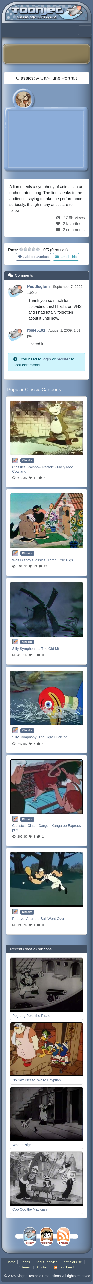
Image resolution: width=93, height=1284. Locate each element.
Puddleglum (39, 286)
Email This (66, 257)
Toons (25, 1262)
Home (10, 1262)
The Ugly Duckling (52, 737)
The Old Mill (50, 649)
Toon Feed (64, 1267)
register (63, 359)
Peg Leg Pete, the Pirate (31, 1016)
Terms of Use (72, 1262)
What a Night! (22, 1145)
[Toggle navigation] (85, 30)
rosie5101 (36, 330)
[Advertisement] (50, 54)
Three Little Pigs (60, 560)
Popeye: (19, 919)
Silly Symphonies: (26, 649)
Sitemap (25, 1267)
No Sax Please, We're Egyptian (36, 1080)
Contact (43, 1267)
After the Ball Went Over (45, 919)
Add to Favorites (33, 257)
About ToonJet (46, 1262)
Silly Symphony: (25, 737)
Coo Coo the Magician (29, 1209)
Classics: (20, 467)
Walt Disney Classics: (29, 560)
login (46, 359)
